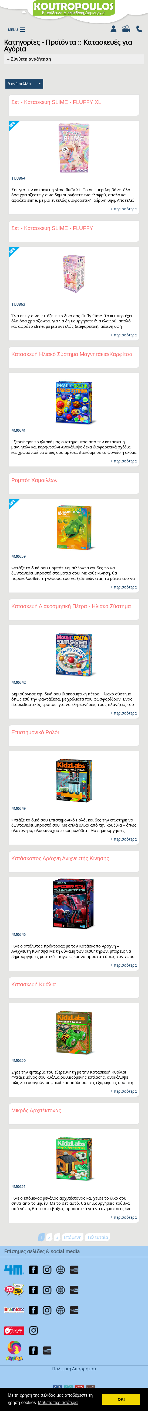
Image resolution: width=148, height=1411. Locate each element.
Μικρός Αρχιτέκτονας (36, 1110)
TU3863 (18, 304)
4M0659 (18, 556)
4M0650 (18, 1060)
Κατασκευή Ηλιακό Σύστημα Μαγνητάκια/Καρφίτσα (71, 354)
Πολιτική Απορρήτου (74, 1369)
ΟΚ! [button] (121, 1399)
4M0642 (18, 682)
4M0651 (18, 1186)
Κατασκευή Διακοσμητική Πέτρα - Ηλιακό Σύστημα (71, 606)
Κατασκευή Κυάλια (33, 984)
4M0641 (18, 430)
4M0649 (18, 808)
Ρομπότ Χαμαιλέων (34, 480)
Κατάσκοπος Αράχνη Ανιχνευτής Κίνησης (60, 858)
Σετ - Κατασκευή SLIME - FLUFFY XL (56, 102)
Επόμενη (73, 1237)
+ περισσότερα (123, 208)
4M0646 (18, 934)
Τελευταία (97, 1237)
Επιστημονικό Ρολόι (35, 732)
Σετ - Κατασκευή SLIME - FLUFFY (52, 228)
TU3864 (18, 178)
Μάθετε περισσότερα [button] (58, 1402)
